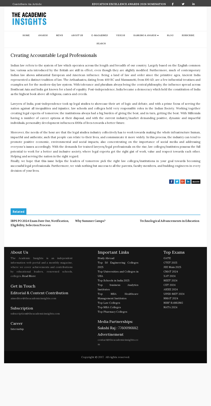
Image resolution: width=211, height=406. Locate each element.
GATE (167, 258)
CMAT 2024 (171, 271)
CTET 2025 (170, 262)
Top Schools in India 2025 (114, 280)
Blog (170, 35)
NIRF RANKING (173, 302)
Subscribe (188, 35)
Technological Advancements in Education (169, 221)
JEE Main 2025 (172, 267)
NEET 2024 (170, 280)
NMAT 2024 (171, 298)
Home (26, 35)
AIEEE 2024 (171, 289)
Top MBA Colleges (109, 307)
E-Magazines (99, 35)
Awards (43, 35)
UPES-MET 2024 (174, 294)
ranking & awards (144, 35)
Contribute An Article (27, 4)
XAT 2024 (169, 276)
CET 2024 (169, 285)
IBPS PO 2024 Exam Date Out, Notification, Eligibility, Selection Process (40, 223)
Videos (120, 35)
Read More (29, 276)
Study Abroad (106, 258)
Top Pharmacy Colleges (112, 311)
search (101, 43)
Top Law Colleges (109, 302)
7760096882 (127, 327)
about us (77, 35)
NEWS (59, 35)
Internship (17, 329)
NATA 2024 (170, 307)
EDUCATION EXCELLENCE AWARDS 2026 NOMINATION (129, 4)
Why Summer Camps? (90, 221)
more (195, 181)
